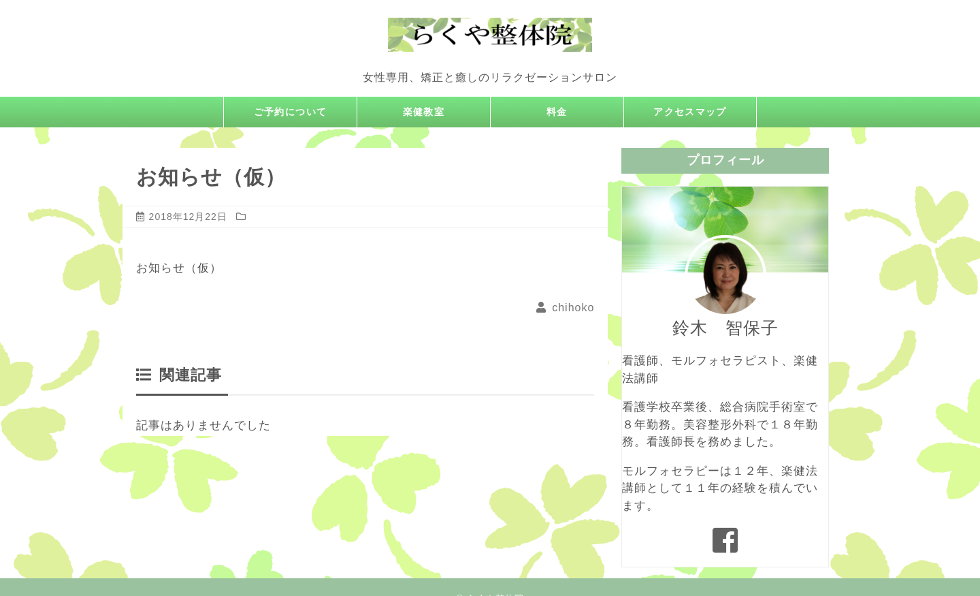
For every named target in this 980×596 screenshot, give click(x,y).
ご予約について (290, 112)
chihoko (573, 307)
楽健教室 (423, 112)
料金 (557, 112)
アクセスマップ (690, 112)
